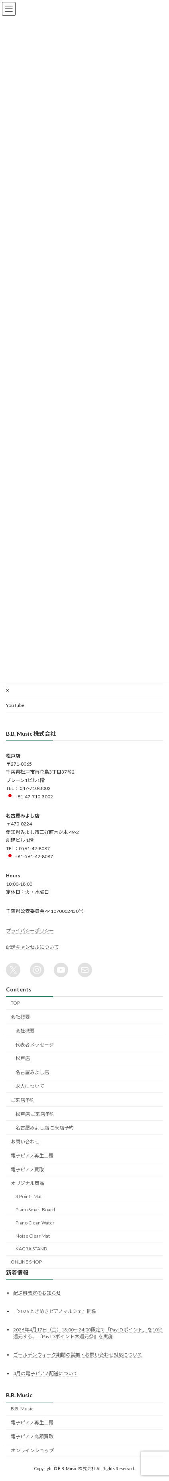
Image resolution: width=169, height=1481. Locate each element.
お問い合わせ (25, 1142)
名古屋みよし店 (32, 1072)
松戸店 (23, 1058)
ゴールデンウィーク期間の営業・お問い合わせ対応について (77, 1355)
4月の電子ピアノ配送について (45, 1373)
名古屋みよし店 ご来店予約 (45, 1128)
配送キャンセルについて (32, 947)
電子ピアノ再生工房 (32, 1156)
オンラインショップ (32, 1450)
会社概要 (20, 1017)
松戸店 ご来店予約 (35, 1114)
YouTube (15, 705)
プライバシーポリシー (30, 931)
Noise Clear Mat (33, 1235)
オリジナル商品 (27, 1183)
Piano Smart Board (35, 1209)
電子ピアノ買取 (27, 1170)
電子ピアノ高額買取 (32, 1437)
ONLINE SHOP (26, 1262)
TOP (15, 1003)
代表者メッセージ (35, 1045)
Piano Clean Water (35, 1223)
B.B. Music (22, 1409)
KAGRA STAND (31, 1249)
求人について (30, 1086)
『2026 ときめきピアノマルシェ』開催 (54, 1311)
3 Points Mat (29, 1196)
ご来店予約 (23, 1100)
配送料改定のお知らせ (37, 1293)
